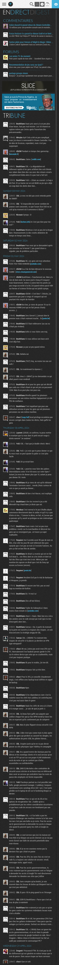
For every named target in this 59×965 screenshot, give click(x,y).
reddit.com (36, 159)
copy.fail (25, 417)
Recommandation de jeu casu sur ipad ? (26, 64)
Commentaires (18, 20)
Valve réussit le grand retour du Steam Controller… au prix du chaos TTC (31, 25)
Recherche (31, 4)
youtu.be (46, 318)
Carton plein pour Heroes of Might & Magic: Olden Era (31, 42)
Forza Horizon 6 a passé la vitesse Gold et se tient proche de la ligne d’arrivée (31, 33)
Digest (40, 12)
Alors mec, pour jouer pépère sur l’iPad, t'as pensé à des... (30, 67)
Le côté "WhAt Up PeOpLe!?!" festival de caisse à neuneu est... (31, 36)
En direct (16, 12)
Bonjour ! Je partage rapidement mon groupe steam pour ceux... (31, 76)
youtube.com (36, 263)
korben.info (25, 221)
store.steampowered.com (26, 271)
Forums (11, 51)
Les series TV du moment (19, 56)
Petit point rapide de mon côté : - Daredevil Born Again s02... (31, 58)
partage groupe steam (18, 73)
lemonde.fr (14, 154)
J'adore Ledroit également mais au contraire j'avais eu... (30, 44)
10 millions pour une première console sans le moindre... (30, 27)
